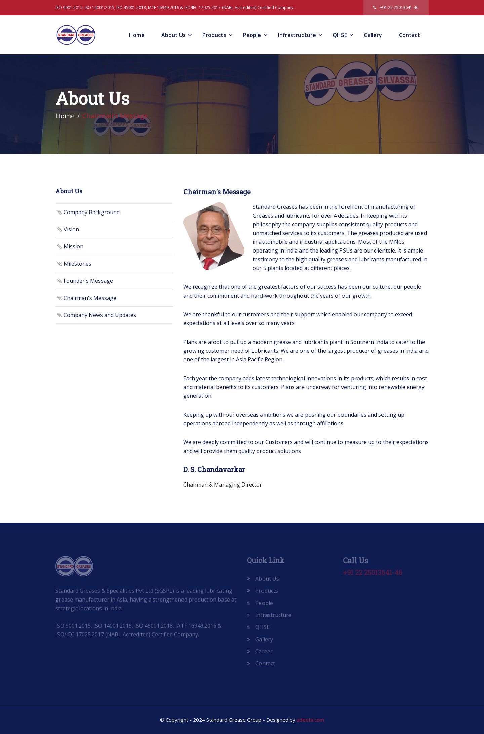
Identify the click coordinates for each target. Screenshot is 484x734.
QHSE (340, 35)
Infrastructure (297, 35)
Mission (73, 246)
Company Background (92, 212)
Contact (409, 35)
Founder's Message (88, 280)
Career (264, 651)
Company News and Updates (100, 315)
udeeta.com (310, 719)
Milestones (77, 263)
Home (137, 35)
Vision (71, 229)
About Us (173, 35)
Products (214, 35)
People (252, 35)
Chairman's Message (90, 298)
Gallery (373, 35)
